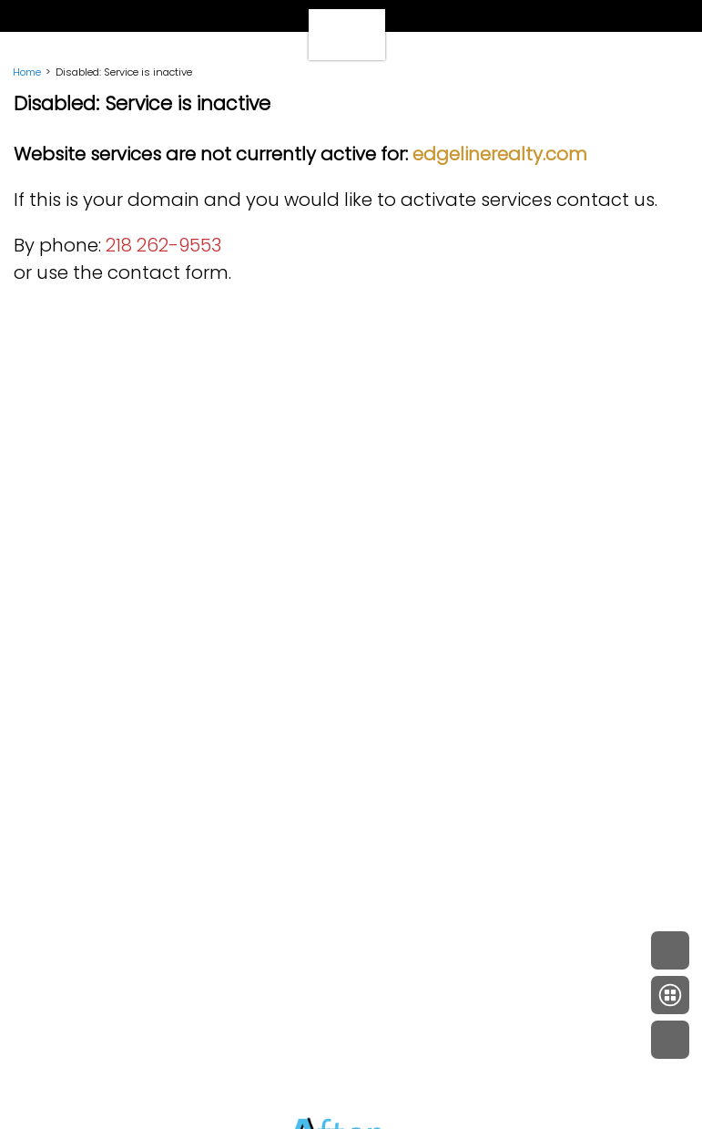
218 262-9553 (163, 245)
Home (27, 72)
